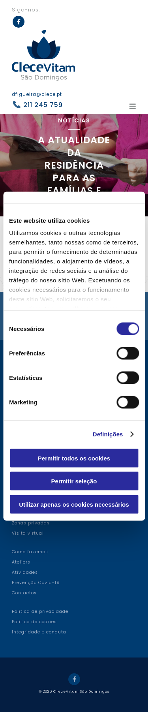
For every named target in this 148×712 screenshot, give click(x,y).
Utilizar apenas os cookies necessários (74, 504)
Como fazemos (30, 552)
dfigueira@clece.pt (37, 94)
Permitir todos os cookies (74, 458)
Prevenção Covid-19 (36, 583)
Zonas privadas (31, 523)
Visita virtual (28, 533)
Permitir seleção (74, 481)
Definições (108, 434)
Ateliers (21, 562)
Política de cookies (34, 622)
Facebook (18, 22)
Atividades (25, 572)
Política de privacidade (40, 611)
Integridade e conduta (39, 632)
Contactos (24, 593)
